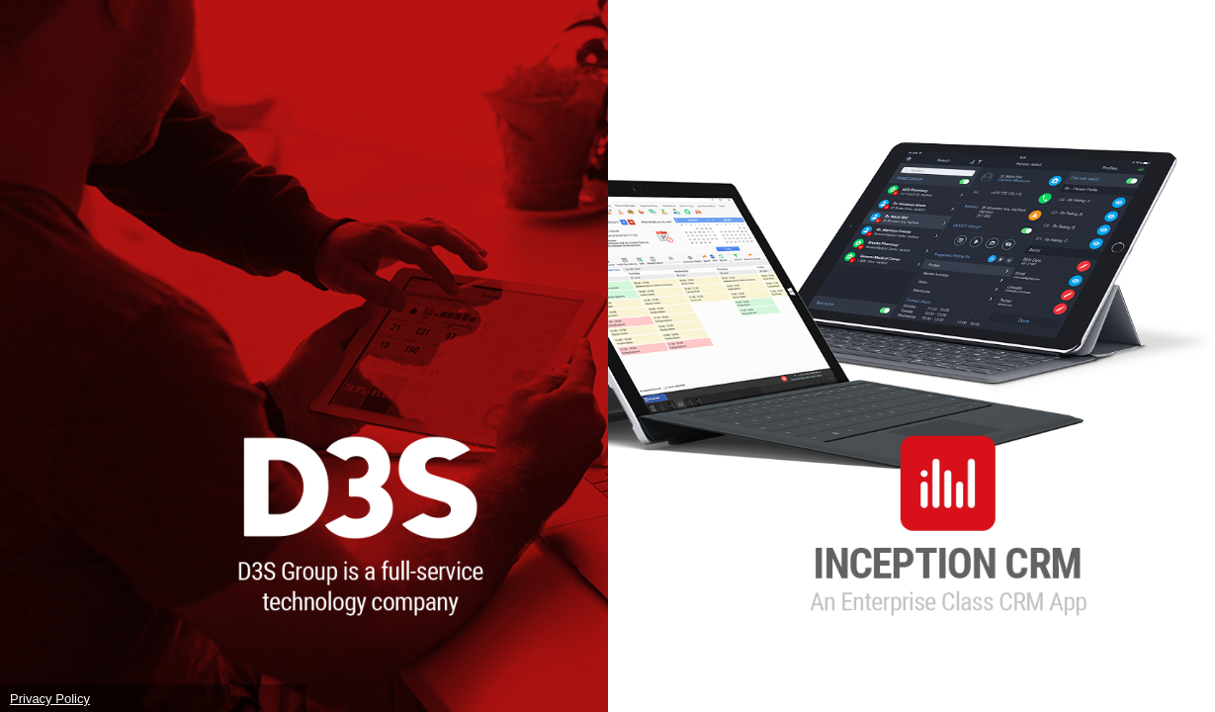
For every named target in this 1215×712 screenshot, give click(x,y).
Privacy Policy (50, 698)
